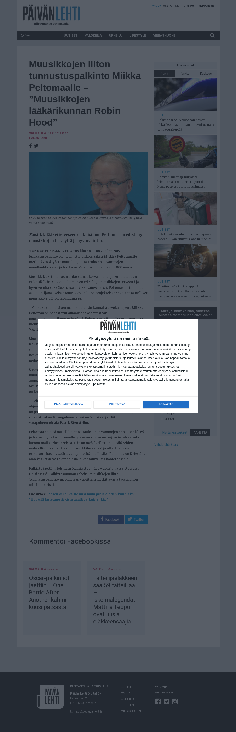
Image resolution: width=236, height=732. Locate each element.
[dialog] (118, 366)
